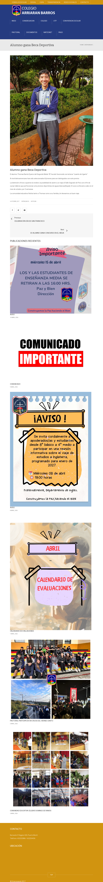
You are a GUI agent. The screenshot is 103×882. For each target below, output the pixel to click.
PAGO (60, 32)
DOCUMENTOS (31, 32)
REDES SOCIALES (70, 2)
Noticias (33, 201)
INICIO (14, 21)
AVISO (12, 305)
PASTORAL (16, 32)
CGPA (42, 2)
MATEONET (48, 32)
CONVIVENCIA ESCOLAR (72, 21)
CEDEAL (33, 2)
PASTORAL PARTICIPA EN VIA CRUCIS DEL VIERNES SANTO (31, 711)
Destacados (88, 45)
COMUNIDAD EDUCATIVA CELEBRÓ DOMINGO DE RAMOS (30, 801)
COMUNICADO (15, 374)
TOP (51, 865)
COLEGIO (44, 21)
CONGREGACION (28, 21)
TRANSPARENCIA (53, 2)
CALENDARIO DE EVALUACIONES (22, 621)
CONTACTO (84, 2)
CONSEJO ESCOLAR (19, 2)
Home (82, 45)
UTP (55, 21)
